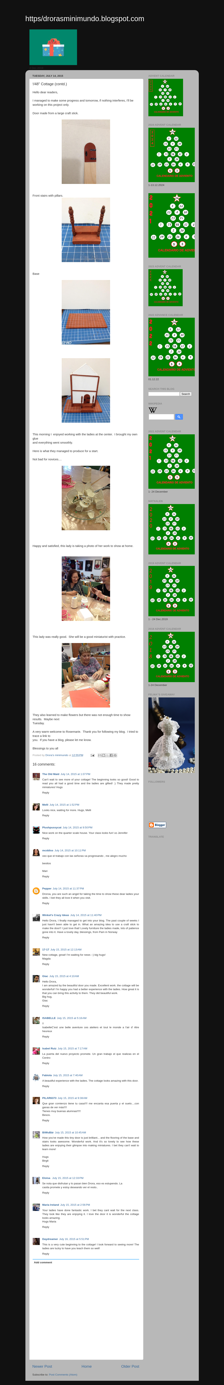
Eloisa (46, 1178)
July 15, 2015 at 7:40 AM (68, 1075)
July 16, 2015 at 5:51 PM (74, 1239)
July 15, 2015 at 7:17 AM (72, 1048)
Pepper (47, 888)
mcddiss (47, 850)
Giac (45, 976)
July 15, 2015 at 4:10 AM (64, 976)
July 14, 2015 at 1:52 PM (64, 804)
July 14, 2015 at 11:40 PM (85, 915)
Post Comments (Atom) (63, 1374)
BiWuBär (48, 1132)
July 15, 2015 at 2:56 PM (75, 1204)
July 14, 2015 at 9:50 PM (77, 827)
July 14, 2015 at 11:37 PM (68, 888)
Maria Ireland (50, 1204)
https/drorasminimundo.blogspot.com (84, 19)
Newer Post (42, 1366)
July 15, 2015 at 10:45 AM (70, 1132)
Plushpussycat (51, 827)
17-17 (45, 949)
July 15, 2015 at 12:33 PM (67, 1178)
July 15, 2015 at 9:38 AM (72, 1098)
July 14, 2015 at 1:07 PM (75, 774)
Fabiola (47, 1075)
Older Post (130, 1366)
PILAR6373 (49, 1098)
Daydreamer (50, 1239)
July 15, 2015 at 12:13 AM (65, 949)
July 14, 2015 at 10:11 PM (70, 850)
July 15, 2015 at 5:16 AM (71, 1018)
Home (87, 1366)
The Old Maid (50, 774)
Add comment (43, 1262)
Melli (45, 804)
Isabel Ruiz (49, 1048)
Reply (45, 792)
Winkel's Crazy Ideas (55, 915)
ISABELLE (49, 1018)
